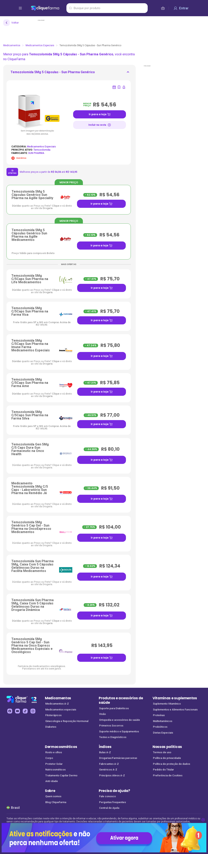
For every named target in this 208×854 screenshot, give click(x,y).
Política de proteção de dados (171, 763)
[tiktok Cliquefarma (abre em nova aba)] (25, 711)
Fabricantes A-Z (109, 763)
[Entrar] (181, 8)
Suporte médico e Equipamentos (119, 731)
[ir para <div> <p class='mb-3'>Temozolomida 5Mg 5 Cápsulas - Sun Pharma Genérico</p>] (53, 73)
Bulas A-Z (105, 752)
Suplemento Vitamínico (167, 703)
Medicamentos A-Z (57, 703)
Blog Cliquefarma (55, 802)
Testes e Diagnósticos (112, 737)
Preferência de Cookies (167, 775)
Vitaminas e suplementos (175, 698)
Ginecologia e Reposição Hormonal (66, 721)
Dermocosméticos (61, 747)
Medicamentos (11, 45)
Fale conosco (107, 796)
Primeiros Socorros (111, 725)
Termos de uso (162, 752)
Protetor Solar (54, 763)
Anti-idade (51, 781)
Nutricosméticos (55, 769)
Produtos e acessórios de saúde (121, 700)
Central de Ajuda (109, 807)
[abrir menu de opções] (20, 8)
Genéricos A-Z (108, 769)
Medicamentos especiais (60, 709)
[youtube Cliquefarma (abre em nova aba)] (17, 711)
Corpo (49, 758)
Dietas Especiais (163, 732)
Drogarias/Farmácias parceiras (118, 758)
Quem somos (53, 796)
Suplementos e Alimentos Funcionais (175, 709)
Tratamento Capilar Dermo (61, 775)
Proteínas (159, 715)
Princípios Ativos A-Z (112, 775)
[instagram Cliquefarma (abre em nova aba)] (33, 711)
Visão (102, 714)
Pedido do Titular (163, 769)
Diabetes (50, 726)
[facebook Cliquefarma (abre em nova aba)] (9, 711)
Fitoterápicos (53, 715)
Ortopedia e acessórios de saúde (119, 719)
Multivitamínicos (162, 721)
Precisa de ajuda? (114, 791)
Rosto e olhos (53, 752)
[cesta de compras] (163, 8)
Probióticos (160, 726)
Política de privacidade (167, 758)
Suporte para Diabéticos (114, 708)
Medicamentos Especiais (40, 45)
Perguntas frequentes (112, 802)
